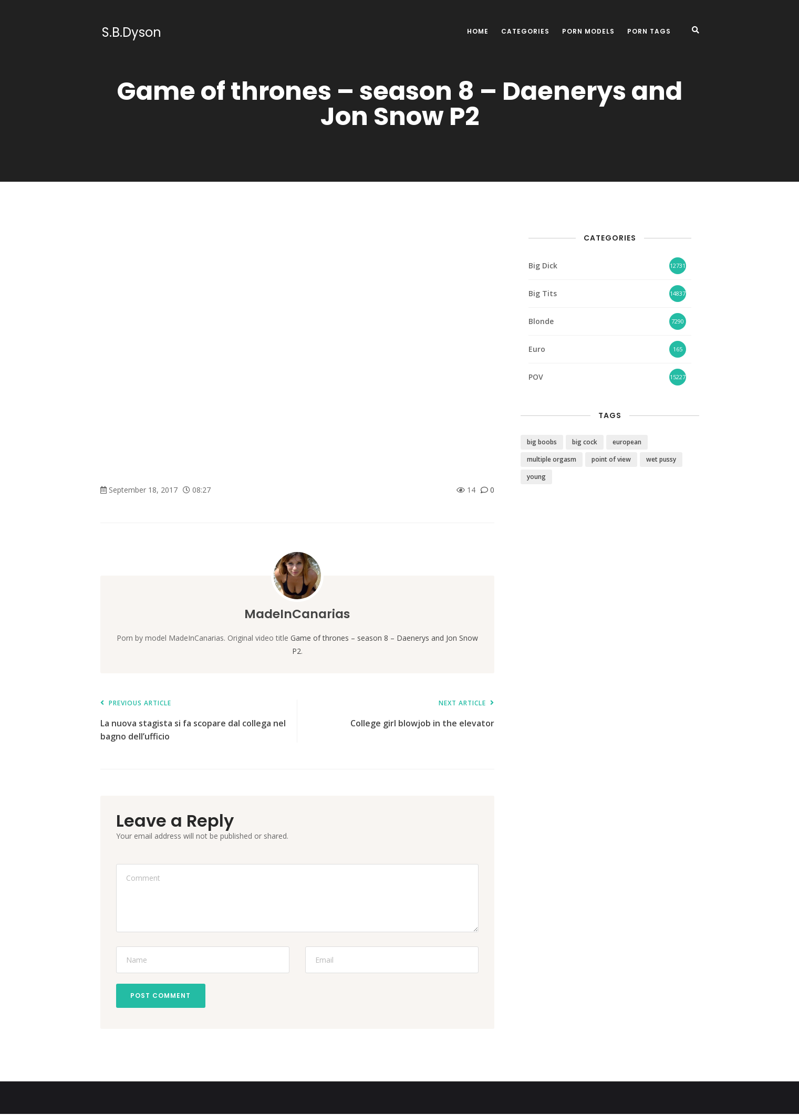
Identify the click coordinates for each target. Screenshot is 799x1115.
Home (478, 31)
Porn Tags (649, 31)
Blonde (541, 321)
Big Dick (542, 265)
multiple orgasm (551, 459)
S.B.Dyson (130, 32)
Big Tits (542, 293)
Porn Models (588, 31)
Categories (525, 31)
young (536, 476)
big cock (584, 441)
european (627, 441)
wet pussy (661, 459)
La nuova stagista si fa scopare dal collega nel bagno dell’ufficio (193, 721)
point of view (611, 459)
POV (535, 377)
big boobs (542, 441)
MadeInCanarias (297, 613)
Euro (536, 349)
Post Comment (162, 996)
